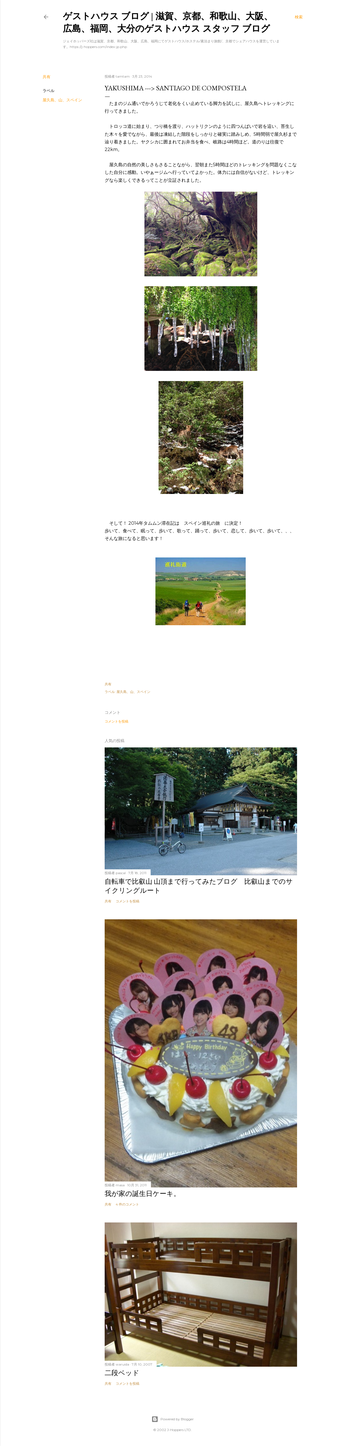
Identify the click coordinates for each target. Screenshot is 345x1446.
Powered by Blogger (172, 1419)
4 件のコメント (127, 1204)
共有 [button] (46, 76)
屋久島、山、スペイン (62, 99)
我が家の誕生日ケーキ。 (142, 1193)
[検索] (299, 17)
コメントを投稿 (116, 721)
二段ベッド (122, 1372)
